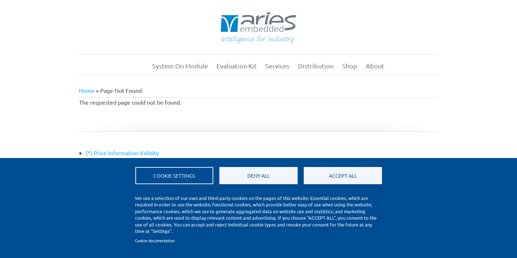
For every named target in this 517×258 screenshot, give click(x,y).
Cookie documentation (154, 240)
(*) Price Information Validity (122, 152)
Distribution (316, 66)
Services (277, 66)
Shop (349, 66)
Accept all (343, 175)
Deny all (258, 175)
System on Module (180, 66)
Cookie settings (174, 175)
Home (138, 66)
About (375, 66)
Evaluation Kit (236, 66)
